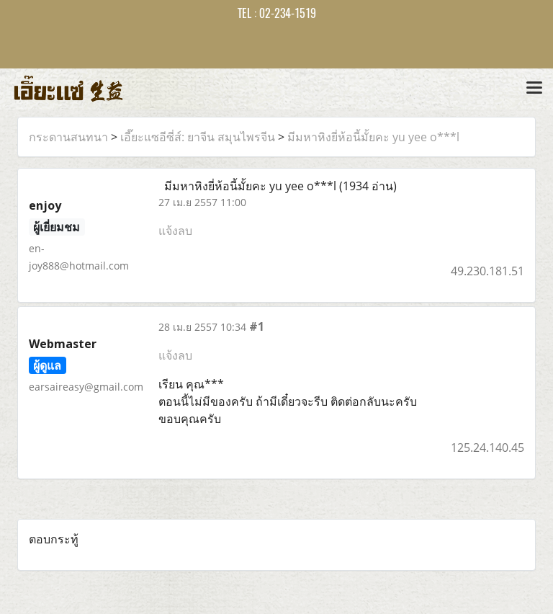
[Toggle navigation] (534, 88)
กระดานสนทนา (68, 137)
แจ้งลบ (175, 231)
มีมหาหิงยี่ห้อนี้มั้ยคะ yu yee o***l (373, 137)
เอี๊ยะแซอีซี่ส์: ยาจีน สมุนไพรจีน (197, 137)
